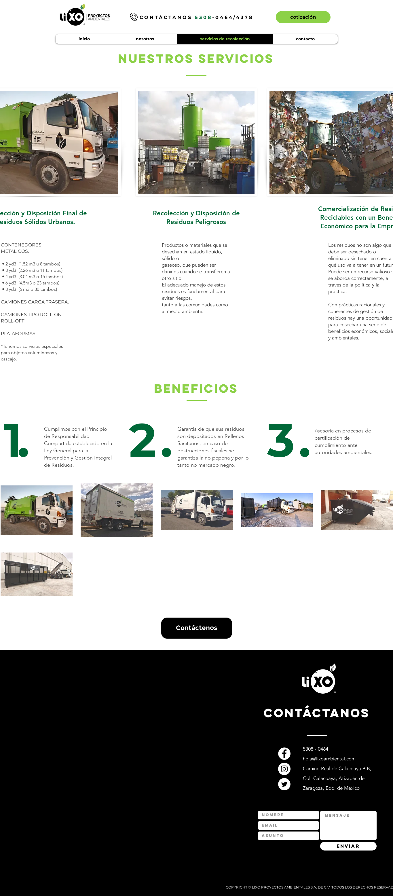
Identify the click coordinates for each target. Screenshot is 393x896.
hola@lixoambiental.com (329, 758)
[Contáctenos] (196, 628)
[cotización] (303, 17)
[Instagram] (284, 769)
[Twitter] (284, 784)
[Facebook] (284, 753)
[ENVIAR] (348, 846)
